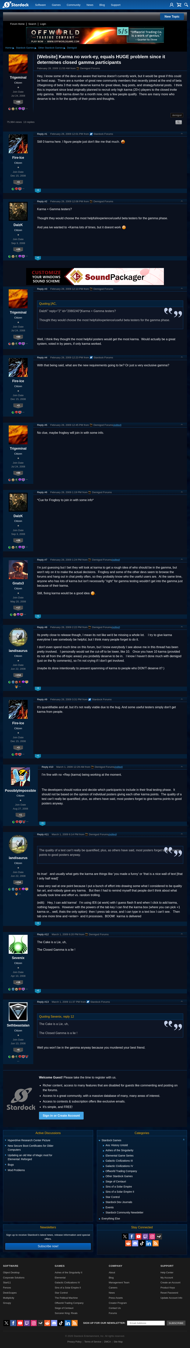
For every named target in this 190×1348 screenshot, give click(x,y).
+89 (18, 101)
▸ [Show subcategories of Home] (13, 48)
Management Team (119, 1282)
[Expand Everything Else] (99, 1219)
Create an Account (170, 1282)
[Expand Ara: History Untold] (103, 1146)
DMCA (107, 1341)
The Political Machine (66, 1297)
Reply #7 (42, 559)
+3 (18, 182)
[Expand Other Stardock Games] (103, 1177)
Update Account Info (171, 1297)
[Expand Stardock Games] (99, 1140)
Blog (102, 4)
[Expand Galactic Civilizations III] (103, 1161)
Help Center (166, 1272)
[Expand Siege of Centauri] (103, 1182)
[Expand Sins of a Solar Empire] (103, 1187)
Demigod (72, 47)
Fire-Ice (18, 158)
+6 (18, 1049)
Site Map (118, 1341)
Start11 (7, 1282)
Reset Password (169, 1292)
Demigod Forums (88, 68)
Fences (7, 1287)
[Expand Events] (103, 1208)
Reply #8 (42, 627)
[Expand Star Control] (103, 1197)
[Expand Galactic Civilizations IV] (103, 1166)
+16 (18, 982)
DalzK (18, 225)
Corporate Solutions (13, 1277)
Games (56, 4)
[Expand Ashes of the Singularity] (103, 1151)
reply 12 (68, 1016)
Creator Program (118, 1303)
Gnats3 (18, 583)
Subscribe (176, 1323)
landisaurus (18, 651)
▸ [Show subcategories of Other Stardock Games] (64, 48)
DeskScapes (10, 1292)
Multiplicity (8, 1297)
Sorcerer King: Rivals (66, 1313)
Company (115, 1265)
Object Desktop (11, 1272)
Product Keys (167, 1287)
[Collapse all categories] (183, 1139)
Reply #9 (42, 699)
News (89, 4)
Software (40, 4)
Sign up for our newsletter (104, 1323)
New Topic (172, 16)
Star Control (61, 1292)
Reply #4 (42, 357)
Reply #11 (43, 834)
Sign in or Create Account (61, 1115)
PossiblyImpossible (20, 791)
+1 (20, 814)
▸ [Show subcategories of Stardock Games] (36, 48)
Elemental (60, 1277)
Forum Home (17, 23)
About (112, 1272)
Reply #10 (47, 766)
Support (115, 4)
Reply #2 (42, 201)
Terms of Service (92, 1341)
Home (8, 47)
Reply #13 (43, 1001)
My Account (166, 1277)
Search (32, 23)
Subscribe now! (48, 1246)
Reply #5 (42, 425)
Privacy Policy (74, 1341)
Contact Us (115, 1308)
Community (73, 4)
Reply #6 (42, 492)
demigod (176, 115)
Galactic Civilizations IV (67, 1282)
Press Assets (116, 1297)
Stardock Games (25, 47)
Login (43, 23)
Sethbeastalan (18, 1025)
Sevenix (18, 958)
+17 (18, 607)
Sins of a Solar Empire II (68, 1287)
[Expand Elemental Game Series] (103, 1156)
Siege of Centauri (64, 1308)
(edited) (117, 425)
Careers (113, 1287)
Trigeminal (18, 77)
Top (182, 134)
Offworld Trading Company (69, 1303)
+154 (18, 675)
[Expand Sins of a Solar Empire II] (103, 1192)
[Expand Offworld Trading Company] (103, 1171)
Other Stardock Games (50, 47)
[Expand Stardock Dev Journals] (103, 1202)
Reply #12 (43, 934)
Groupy (7, 1303)
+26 (18, 249)
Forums (113, 1313)
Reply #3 (42, 288)
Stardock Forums (101, 134)
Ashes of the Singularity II (68, 1272)
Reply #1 (42, 133)
